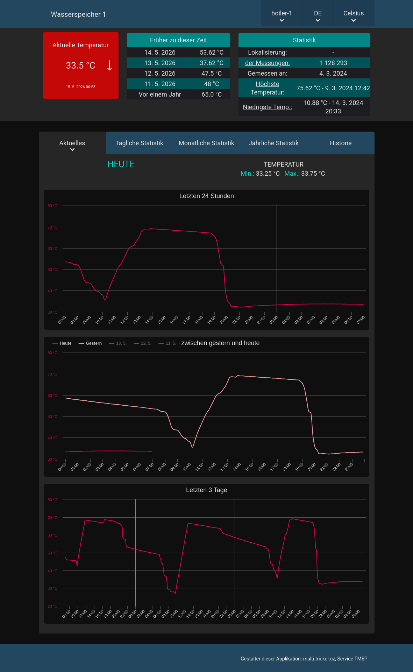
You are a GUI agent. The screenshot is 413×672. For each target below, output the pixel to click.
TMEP (360, 659)
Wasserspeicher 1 (78, 14)
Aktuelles (72, 143)
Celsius (353, 13)
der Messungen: (267, 62)
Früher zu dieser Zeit (178, 40)
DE (318, 13)
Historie (341, 143)
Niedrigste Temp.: (267, 107)
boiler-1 (281, 13)
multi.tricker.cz (319, 659)
